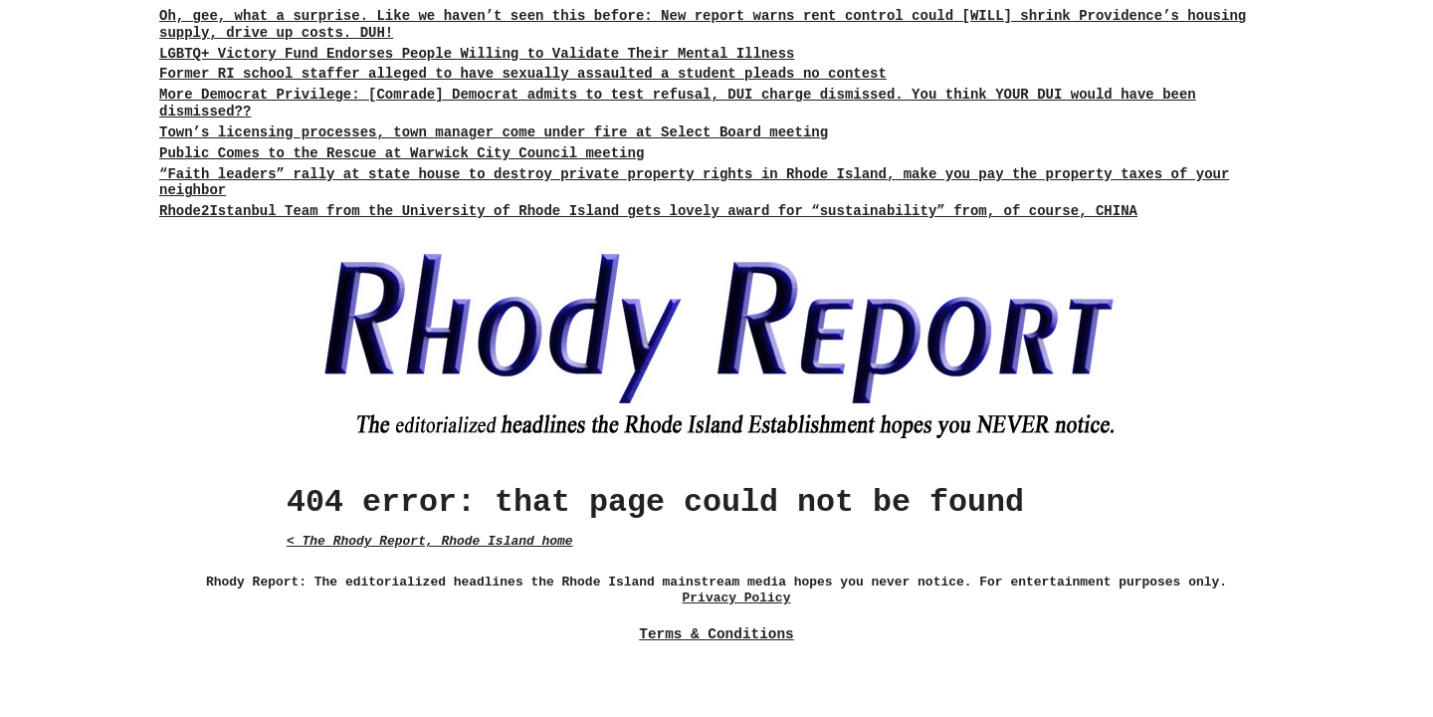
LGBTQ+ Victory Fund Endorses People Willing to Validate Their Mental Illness (477, 54)
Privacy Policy (737, 598)
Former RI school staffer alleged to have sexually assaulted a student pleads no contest (523, 74)
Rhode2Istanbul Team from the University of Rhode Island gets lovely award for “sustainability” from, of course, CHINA (648, 211)
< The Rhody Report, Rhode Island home (430, 541)
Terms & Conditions (716, 634)
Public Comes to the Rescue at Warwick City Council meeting (401, 153)
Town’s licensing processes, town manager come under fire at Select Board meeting (493, 132)
